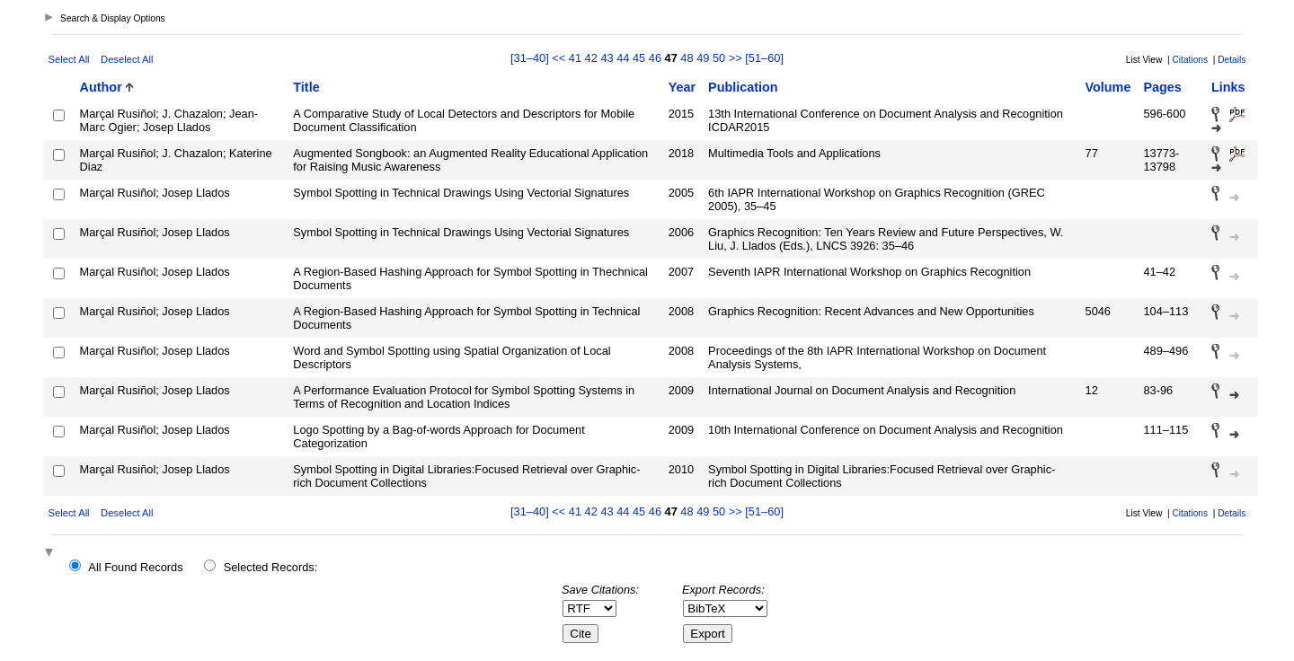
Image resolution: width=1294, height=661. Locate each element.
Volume (1108, 87)
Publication (743, 87)
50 (719, 58)
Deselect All (127, 59)
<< (558, 58)
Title (306, 87)
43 (606, 58)
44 (622, 58)
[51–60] (764, 58)
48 (686, 58)
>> (735, 58)
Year (682, 87)
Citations (1190, 60)
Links (1228, 87)
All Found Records (135, 567)
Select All (69, 59)
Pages (1162, 87)
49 (702, 58)
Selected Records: (271, 567)
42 (591, 58)
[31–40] (531, 58)
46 (655, 58)
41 (575, 58)
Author (101, 87)
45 (639, 58)
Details (1231, 60)
